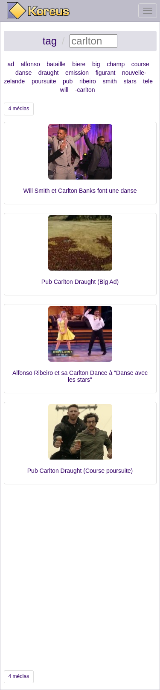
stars (129, 81)
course (140, 64)
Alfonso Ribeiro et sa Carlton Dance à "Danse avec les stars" (80, 376)
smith (109, 81)
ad (10, 64)
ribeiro (87, 81)
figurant (106, 72)
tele (148, 81)
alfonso (30, 64)
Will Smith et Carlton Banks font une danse (80, 190)
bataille (56, 64)
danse (23, 72)
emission (77, 72)
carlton (86, 89)
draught (48, 72)
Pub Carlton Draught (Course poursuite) (80, 470)
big (96, 64)
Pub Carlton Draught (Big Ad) (80, 281)
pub (68, 81)
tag (50, 41)
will (64, 89)
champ (116, 64)
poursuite (44, 81)
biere (78, 64)
